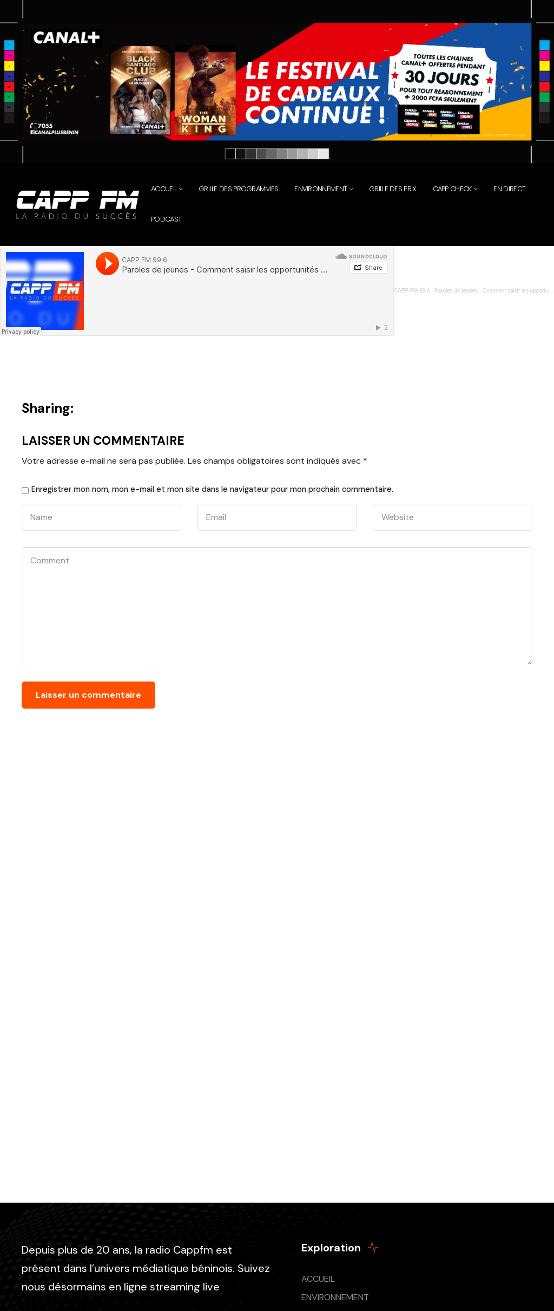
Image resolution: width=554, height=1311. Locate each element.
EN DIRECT (509, 189)
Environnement (320, 189)
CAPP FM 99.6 (412, 291)
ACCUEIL (318, 1278)
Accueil (163, 189)
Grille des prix (393, 189)
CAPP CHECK (452, 189)
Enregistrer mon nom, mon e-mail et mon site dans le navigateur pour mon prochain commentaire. (212, 489)
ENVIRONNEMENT (335, 1297)
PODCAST (166, 219)
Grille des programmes (238, 189)
